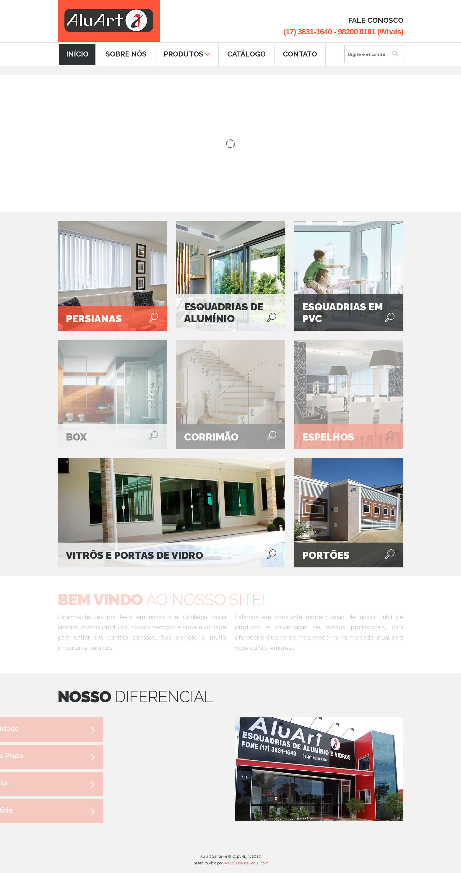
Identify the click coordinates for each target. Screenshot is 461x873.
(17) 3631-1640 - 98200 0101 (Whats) (343, 31)
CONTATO (300, 54)
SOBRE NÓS (126, 54)
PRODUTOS (187, 54)
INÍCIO (77, 54)
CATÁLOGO (246, 54)
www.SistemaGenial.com (246, 861)
